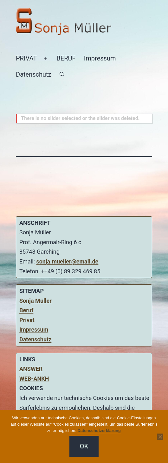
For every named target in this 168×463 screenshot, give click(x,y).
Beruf (26, 310)
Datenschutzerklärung (99, 430)
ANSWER (30, 368)
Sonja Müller (35, 300)
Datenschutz (33, 74)
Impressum (100, 58)
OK (84, 446)
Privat (27, 320)
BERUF (65, 58)
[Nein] (160, 437)
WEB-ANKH (34, 378)
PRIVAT (26, 58)
